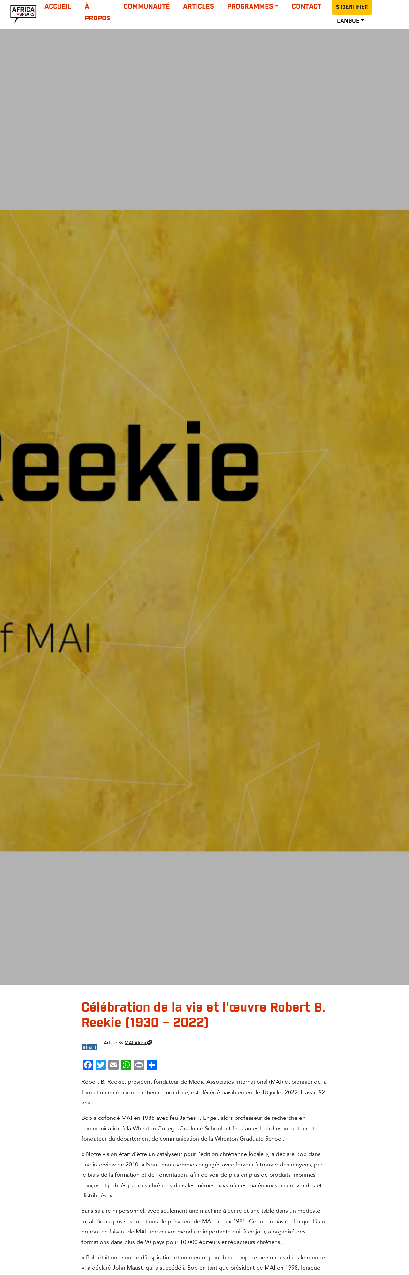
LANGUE (348, 21)
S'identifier (352, 7)
